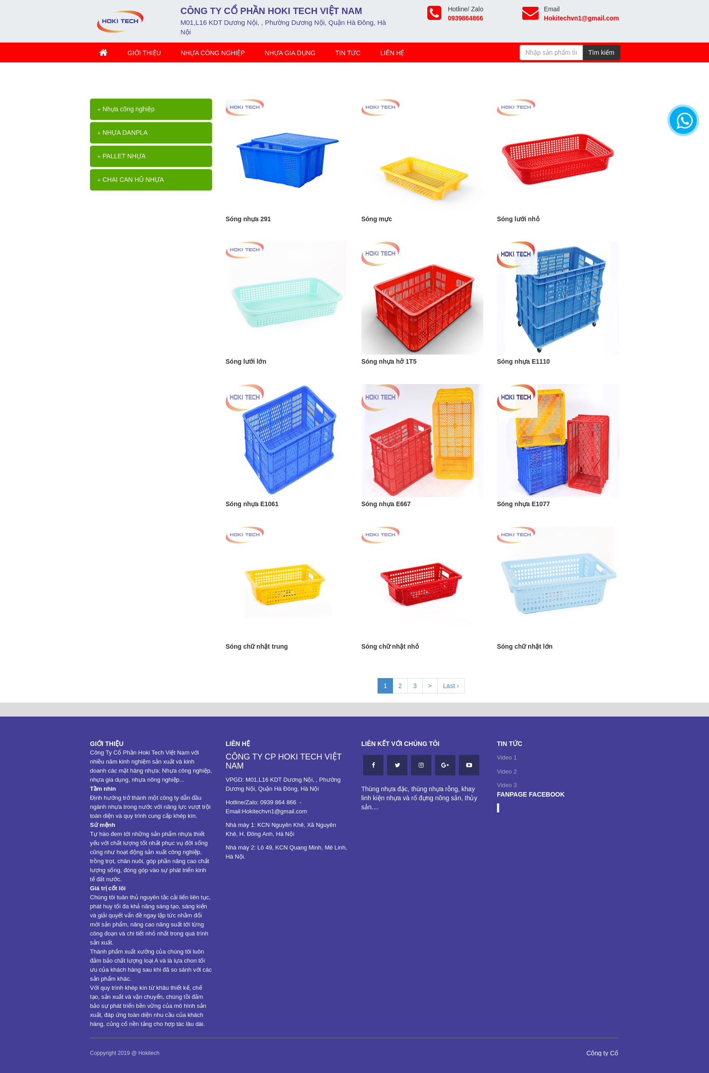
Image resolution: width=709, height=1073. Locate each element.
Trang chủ (113, 76)
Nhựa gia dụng (290, 53)
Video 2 (507, 771)
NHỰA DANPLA (122, 132)
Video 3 (507, 785)
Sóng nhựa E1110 (523, 361)
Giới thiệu (144, 53)
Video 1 (507, 757)
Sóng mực (376, 219)
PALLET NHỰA (121, 156)
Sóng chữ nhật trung (257, 646)
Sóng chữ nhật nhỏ (390, 646)
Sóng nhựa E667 (386, 504)
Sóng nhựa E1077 (523, 504)
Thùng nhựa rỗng (166, 76)
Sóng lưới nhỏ (518, 219)
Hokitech (149, 1053)
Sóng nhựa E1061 (252, 504)
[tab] (151, 109)
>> (136, 76)
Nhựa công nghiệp (213, 53)
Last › (451, 685)
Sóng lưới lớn (246, 361)
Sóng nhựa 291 (248, 219)
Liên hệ (392, 53)
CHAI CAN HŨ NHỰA (130, 179)
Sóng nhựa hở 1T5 (388, 361)
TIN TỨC (347, 53)
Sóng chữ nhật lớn (525, 646)
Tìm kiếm (601, 52)
